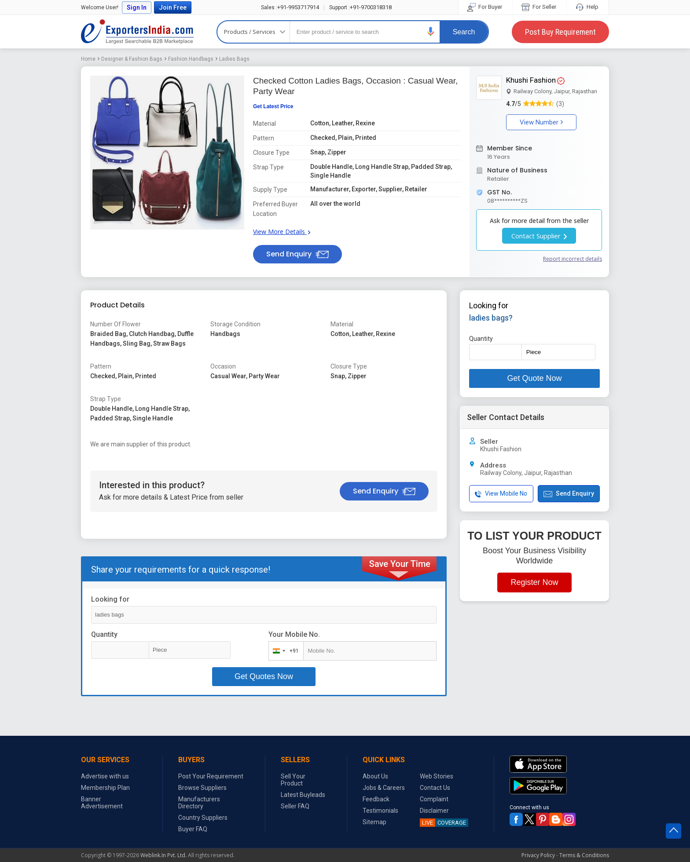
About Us (375, 776)
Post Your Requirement (210, 776)
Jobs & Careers (384, 787)
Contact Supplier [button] (539, 235)
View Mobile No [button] (501, 493)
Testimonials (380, 810)
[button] (431, 31)
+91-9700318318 (360, 7)
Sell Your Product (293, 780)
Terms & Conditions (584, 855)
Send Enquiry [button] (297, 254)
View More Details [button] (281, 231)
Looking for (110, 599)
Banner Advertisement (102, 803)
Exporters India (137, 31)
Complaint (434, 799)
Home (88, 59)
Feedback (376, 799)
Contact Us (435, 787)
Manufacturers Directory (199, 803)
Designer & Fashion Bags (131, 59)
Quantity (104, 634)
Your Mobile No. (294, 634)
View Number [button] (541, 122)
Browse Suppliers (202, 787)
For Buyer (485, 7)
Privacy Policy (538, 855)
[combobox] (284, 651)
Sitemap (374, 821)
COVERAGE (443, 822)
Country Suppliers (203, 817)
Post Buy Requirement (560, 32)
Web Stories (436, 776)
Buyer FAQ (192, 829)
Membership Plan (105, 787)
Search (464, 32)
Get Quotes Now (264, 676)
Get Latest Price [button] (273, 106)
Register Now (534, 582)
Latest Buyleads (303, 794)
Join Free (173, 7)
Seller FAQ (295, 806)
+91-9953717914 (290, 7)
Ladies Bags (234, 59)
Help (588, 7)
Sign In (137, 7)
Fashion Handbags (190, 59)
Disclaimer (434, 810)
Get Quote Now (534, 378)
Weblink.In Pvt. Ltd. (163, 855)
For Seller (539, 7)
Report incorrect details (572, 259)
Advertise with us (105, 776)
